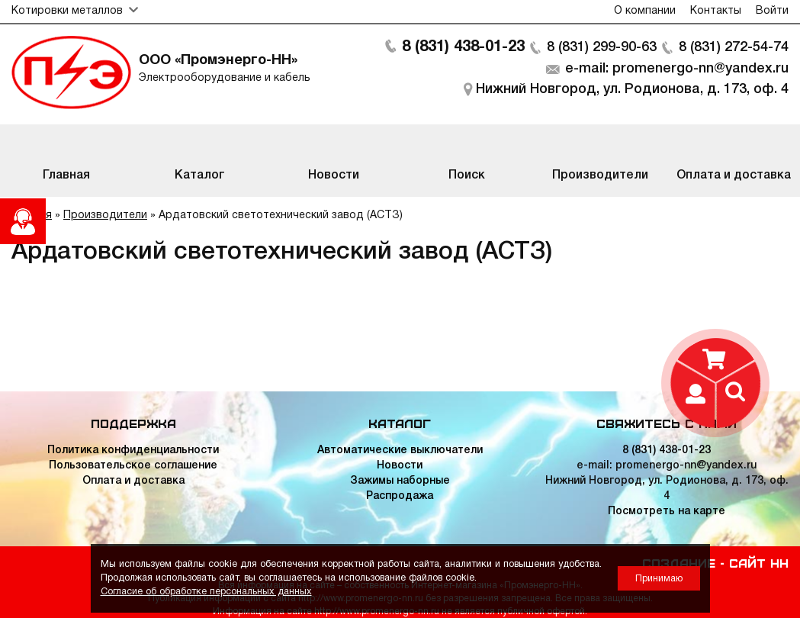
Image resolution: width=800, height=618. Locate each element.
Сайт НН (759, 562)
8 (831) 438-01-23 (463, 47)
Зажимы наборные (400, 481)
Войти (772, 11)
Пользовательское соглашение (133, 466)
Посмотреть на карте (666, 512)
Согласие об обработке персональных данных (206, 591)
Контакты (715, 11)
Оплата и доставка (133, 481)
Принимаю (659, 579)
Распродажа (399, 496)
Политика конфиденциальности (133, 450)
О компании (645, 11)
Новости (399, 466)
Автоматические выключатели (400, 450)
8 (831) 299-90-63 (602, 47)
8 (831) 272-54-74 (734, 47)
